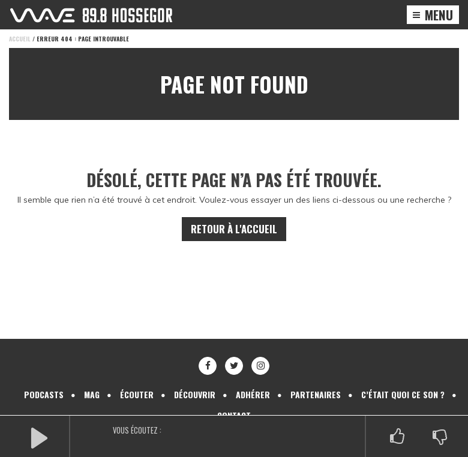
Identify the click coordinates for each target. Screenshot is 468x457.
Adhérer (253, 381)
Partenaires (315, 381)
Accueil (20, 38)
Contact (234, 402)
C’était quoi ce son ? (403, 381)
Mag (92, 381)
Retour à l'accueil (234, 216)
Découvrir (194, 381)
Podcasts (44, 381)
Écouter (137, 381)
